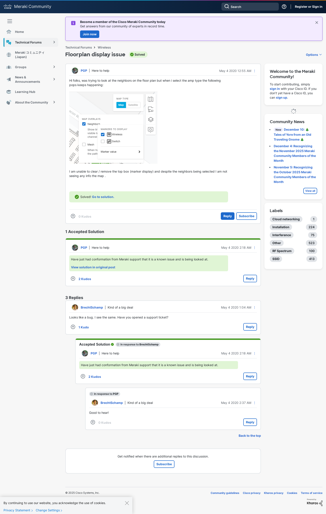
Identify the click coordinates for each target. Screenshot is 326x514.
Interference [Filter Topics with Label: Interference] (281, 235)
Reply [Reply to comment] (250, 278)
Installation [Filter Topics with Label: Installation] (280, 227)
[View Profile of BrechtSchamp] (92, 307)
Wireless (104, 47)
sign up (281, 97)
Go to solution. (103, 197)
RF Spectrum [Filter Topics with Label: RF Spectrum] (282, 251)
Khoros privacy (273, 493)
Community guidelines (225, 493)
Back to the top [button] (250, 435)
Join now (90, 34)
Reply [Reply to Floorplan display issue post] (227, 216)
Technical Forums (78, 47)
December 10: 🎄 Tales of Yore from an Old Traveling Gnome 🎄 (292, 134)
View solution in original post (93, 267)
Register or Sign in (308, 6)
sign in (275, 88)
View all (310, 190)
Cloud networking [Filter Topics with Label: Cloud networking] (286, 219)
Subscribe (246, 216)
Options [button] (312, 54)
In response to (139, 344)
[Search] (250, 7)
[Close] (127, 506)
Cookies (292, 493)
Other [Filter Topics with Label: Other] (276, 243)
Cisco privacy (251, 493)
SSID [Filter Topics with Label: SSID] (275, 259)
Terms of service (311, 493)
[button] (254, 71)
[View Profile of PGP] (84, 70)
